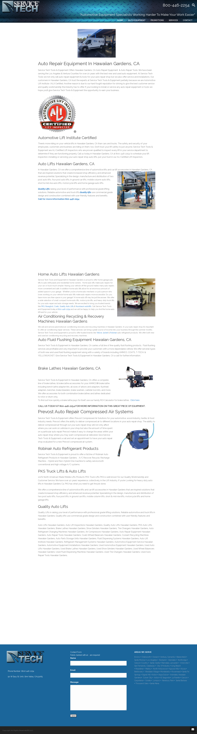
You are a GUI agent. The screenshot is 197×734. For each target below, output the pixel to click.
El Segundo (165, 678)
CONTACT (188, 20)
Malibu (148, 669)
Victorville (184, 663)
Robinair (113, 333)
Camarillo (171, 657)
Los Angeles (152, 660)
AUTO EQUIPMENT (137, 20)
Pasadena (139, 669)
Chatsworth (146, 657)
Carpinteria (138, 680)
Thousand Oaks (141, 683)
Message (75, 682)
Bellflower (138, 672)
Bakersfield (181, 657)
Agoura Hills (174, 669)
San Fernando (140, 666)
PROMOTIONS (157, 20)
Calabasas (151, 666)
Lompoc (156, 680)
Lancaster (174, 663)
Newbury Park (168, 680)
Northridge (182, 660)
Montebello (165, 672)
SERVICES (173, 20)
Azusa (183, 669)
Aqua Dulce (163, 675)
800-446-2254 (176, 5)
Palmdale (165, 663)
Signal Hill (146, 675)
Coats (56, 306)
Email (73, 670)
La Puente (176, 678)
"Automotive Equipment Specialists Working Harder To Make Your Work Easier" (137, 14)
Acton (154, 675)
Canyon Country (141, 663)
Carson (184, 678)
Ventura (163, 657)
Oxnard (155, 657)
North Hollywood (160, 669)
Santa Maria (154, 683)
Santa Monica (139, 660)
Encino (137, 657)
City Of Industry (163, 666)
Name (73, 658)
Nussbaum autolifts (83, 306)
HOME (120, 20)
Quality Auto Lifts (67, 306)
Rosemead (176, 672)
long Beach (176, 666)
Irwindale (174, 675)
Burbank (162, 660)
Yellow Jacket (102, 333)
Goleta (148, 680)
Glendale (172, 660)
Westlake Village (152, 672)
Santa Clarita (155, 663)
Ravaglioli (49, 306)
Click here (134, 400)
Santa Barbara (181, 680)
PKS (42, 306)
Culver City (147, 678)
